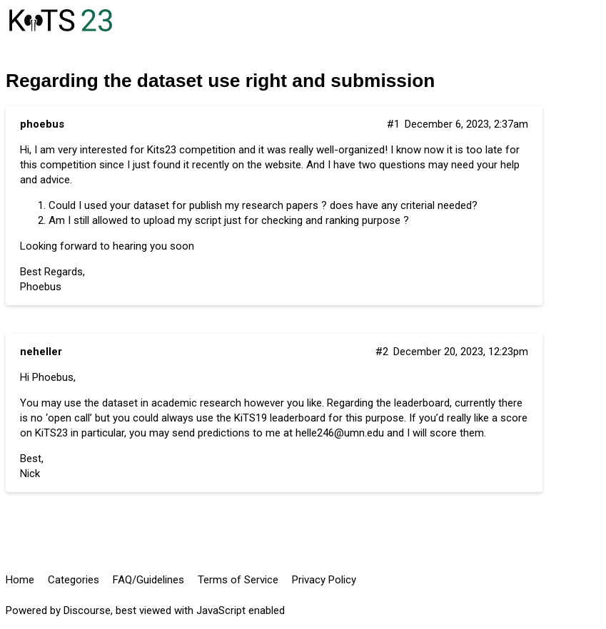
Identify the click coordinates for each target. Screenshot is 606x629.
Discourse (87, 610)
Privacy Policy (324, 579)
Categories (73, 579)
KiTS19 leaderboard (279, 417)
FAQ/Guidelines (148, 579)
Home (20, 579)
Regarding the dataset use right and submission (220, 80)
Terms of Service (238, 579)
